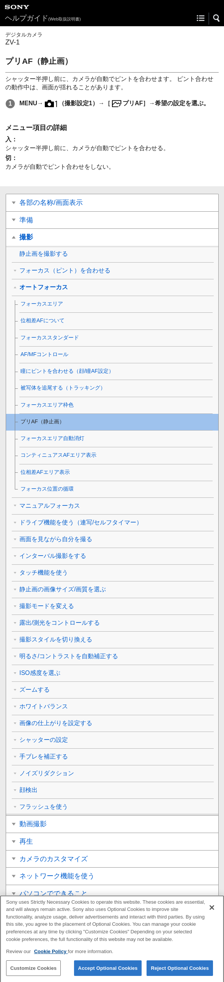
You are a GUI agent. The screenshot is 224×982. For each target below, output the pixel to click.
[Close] (211, 911)
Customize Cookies (33, 972)
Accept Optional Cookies (108, 972)
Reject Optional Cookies (180, 972)
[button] (216, 18)
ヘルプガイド (43, 18)
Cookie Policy (51, 955)
